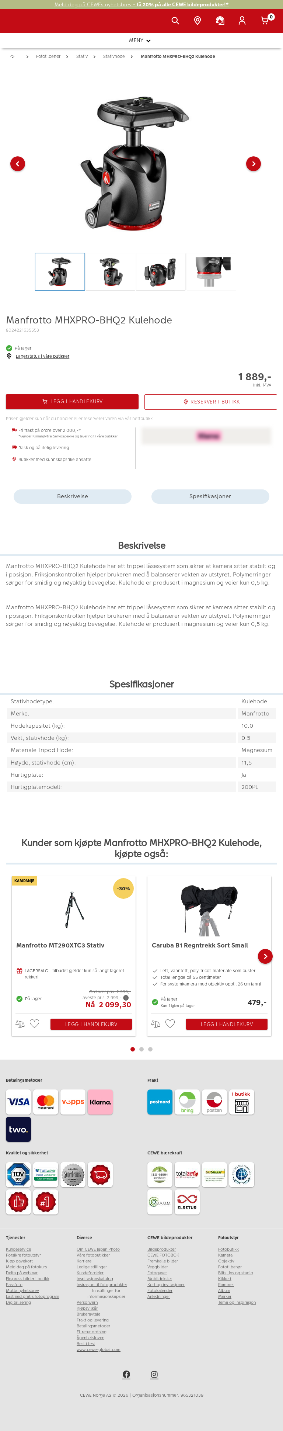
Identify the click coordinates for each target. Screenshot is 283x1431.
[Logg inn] (243, 21)
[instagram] (155, 1376)
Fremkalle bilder (162, 1261)
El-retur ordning (91, 1332)
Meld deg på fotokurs (26, 1267)
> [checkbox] (22, 1024)
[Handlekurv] (266, 21)
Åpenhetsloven (90, 1338)
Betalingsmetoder (93, 1326)
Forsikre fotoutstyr (23, 1255)
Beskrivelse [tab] (72, 496)
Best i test (86, 1344)
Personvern (87, 1302)
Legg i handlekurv (91, 1024)
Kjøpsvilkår (87, 1308)
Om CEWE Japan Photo (98, 1249)
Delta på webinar (22, 1273)
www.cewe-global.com (98, 1349)
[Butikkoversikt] (199, 21)
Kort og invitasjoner (166, 1285)
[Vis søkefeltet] (177, 21)
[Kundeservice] (221, 21)
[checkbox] (35, 1024)
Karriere (84, 1261)
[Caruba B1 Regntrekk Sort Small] (209, 942)
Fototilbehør (230, 1267)
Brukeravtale (88, 1314)
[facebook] (127, 1376)
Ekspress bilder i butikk (27, 1279)
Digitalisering (18, 1302)
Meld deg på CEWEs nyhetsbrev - (142, 4)
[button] (17, 163)
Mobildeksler (159, 1279)
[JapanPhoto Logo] (21, 25)
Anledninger (158, 1296)
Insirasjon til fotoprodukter (102, 1285)
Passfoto (14, 1285)
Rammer (226, 1285)
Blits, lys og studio (235, 1273)
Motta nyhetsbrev (22, 1290)
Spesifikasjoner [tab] (210, 496)
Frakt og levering (93, 1320)
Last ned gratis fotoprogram (32, 1296)
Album (224, 1290)
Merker (224, 1296)
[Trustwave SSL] (46, 1175)
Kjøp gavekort (19, 1261)
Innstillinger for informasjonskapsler (106, 1293)
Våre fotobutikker (93, 1255)
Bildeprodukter (161, 1249)
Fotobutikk (228, 1249)
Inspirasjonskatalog (95, 1279)
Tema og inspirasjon (237, 1302)
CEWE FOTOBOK (163, 1255)
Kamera (225, 1255)
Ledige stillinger (92, 1267)
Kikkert (224, 1279)
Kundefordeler (90, 1273)
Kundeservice (18, 1249)
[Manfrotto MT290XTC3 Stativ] (74, 942)
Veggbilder (157, 1267)
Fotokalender (159, 1290)
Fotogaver (157, 1273)
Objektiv (226, 1261)
